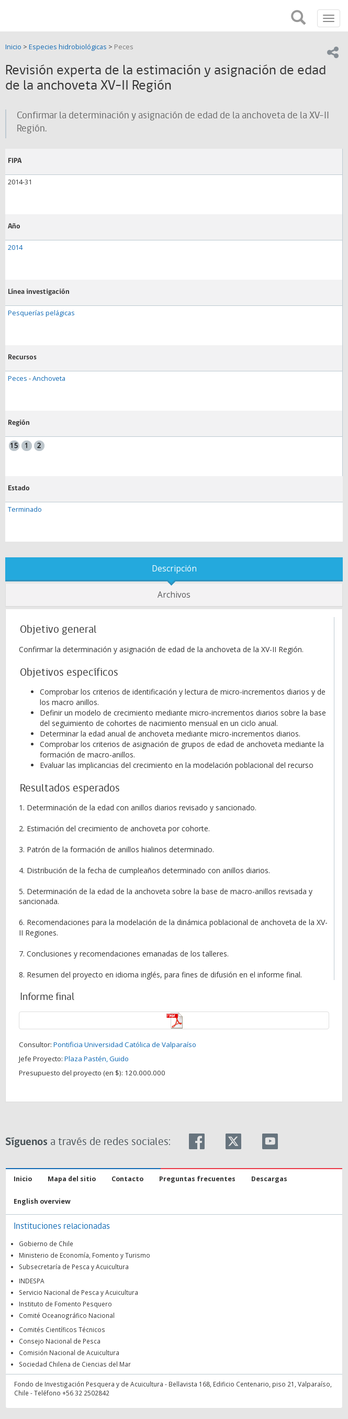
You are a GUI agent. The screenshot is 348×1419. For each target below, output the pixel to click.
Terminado (25, 509)
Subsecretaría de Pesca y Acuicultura (74, 1266)
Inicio (14, 46)
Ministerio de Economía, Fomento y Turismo (84, 1255)
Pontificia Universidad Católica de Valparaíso (124, 1044)
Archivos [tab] (174, 594)
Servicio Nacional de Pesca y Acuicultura (78, 1292)
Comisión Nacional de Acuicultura (69, 1352)
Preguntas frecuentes (197, 1178)
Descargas (269, 1178)
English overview (42, 1201)
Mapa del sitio (72, 1178)
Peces (123, 46)
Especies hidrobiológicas (68, 46)
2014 (15, 247)
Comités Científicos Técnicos (62, 1329)
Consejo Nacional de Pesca (59, 1341)
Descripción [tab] (174, 568)
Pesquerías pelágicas (41, 313)
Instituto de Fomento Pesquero (65, 1304)
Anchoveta (48, 378)
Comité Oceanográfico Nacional (67, 1315)
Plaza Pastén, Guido (96, 1058)
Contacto (127, 1178)
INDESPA (31, 1281)
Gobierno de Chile (46, 1243)
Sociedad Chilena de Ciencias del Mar (75, 1364)
